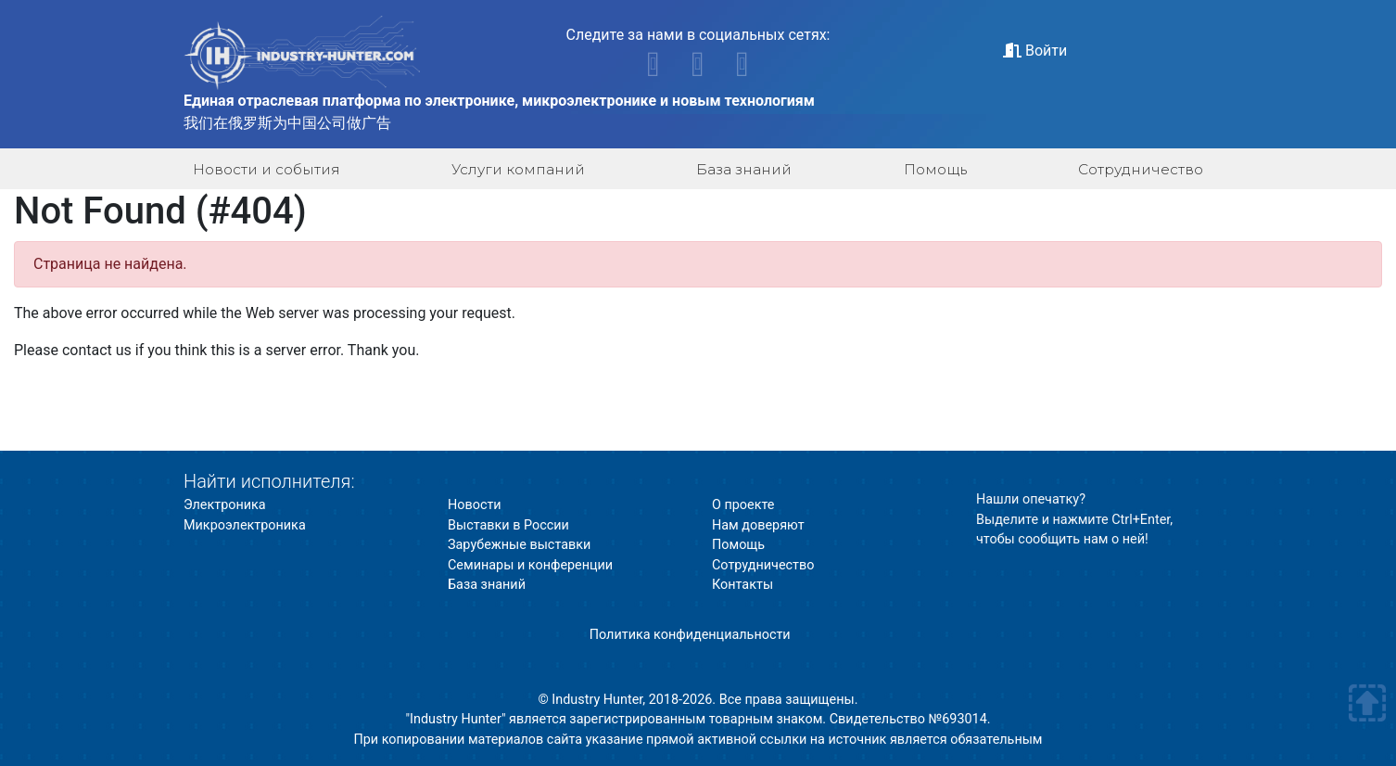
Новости (474, 505)
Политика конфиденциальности (690, 635)
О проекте (743, 505)
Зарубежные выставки (519, 545)
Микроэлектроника (245, 525)
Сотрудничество (1140, 169)
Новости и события (266, 169)
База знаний (744, 169)
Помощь (935, 169)
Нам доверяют (758, 525)
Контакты (742, 585)
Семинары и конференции (530, 565)
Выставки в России (508, 525)
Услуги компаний (518, 169)
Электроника (225, 505)
